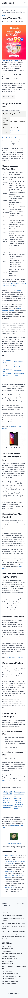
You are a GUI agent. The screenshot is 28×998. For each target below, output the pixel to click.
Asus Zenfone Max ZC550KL (10, 60)
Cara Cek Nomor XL (7, 961)
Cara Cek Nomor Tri (7, 946)
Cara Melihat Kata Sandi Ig (9, 958)
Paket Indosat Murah (7, 948)
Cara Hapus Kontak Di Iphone (10, 981)
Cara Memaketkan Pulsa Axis (10, 973)
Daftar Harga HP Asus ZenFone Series (18, 806)
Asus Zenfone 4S (20, 902)
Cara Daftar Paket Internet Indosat (11, 976)
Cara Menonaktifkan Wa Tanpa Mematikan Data (14, 967)
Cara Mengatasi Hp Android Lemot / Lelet (13, 923)
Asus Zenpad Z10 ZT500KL (16, 657)
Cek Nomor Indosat (7, 963)
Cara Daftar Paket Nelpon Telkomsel (12, 953)
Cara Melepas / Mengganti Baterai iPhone (13, 931)
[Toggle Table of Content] (12, 97)
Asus (3, 15)
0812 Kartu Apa (6, 951)
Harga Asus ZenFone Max (9, 138)
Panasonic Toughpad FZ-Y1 (7, 903)
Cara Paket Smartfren (8, 978)
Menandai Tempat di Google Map (11, 934)
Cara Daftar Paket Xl (7, 971)
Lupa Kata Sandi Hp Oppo (9, 956)
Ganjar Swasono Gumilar (9, 21)
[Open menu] (24, 3)
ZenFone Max (17, 290)
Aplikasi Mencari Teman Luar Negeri (12, 915)
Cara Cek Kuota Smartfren (9, 983)
